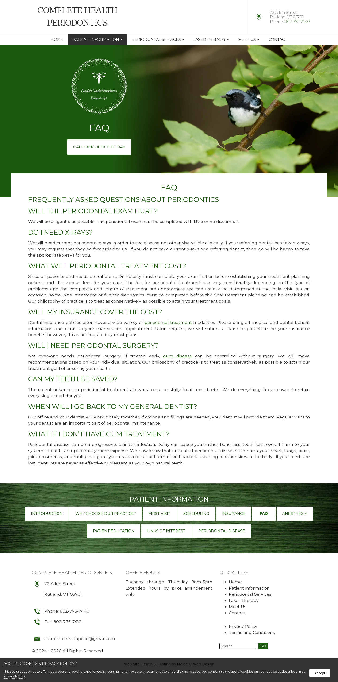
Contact (278, 39)
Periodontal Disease (221, 531)
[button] (263, 647)
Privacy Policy (243, 626)
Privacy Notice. (15, 676)
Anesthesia (294, 514)
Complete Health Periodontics (72, 572)
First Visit (160, 514)
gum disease (177, 356)
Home (57, 39)
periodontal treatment (168, 322)
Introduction (47, 514)
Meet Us (248, 39)
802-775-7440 (297, 21)
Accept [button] (319, 673)
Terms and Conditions (252, 632)
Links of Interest (166, 531)
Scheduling (196, 514)
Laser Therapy (211, 39)
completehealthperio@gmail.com (80, 640)
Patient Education (113, 531)
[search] (238, 646)
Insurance (233, 514)
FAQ (264, 514)
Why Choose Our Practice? (105, 514)
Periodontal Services (158, 39)
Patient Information (97, 39)
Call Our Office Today (99, 147)
